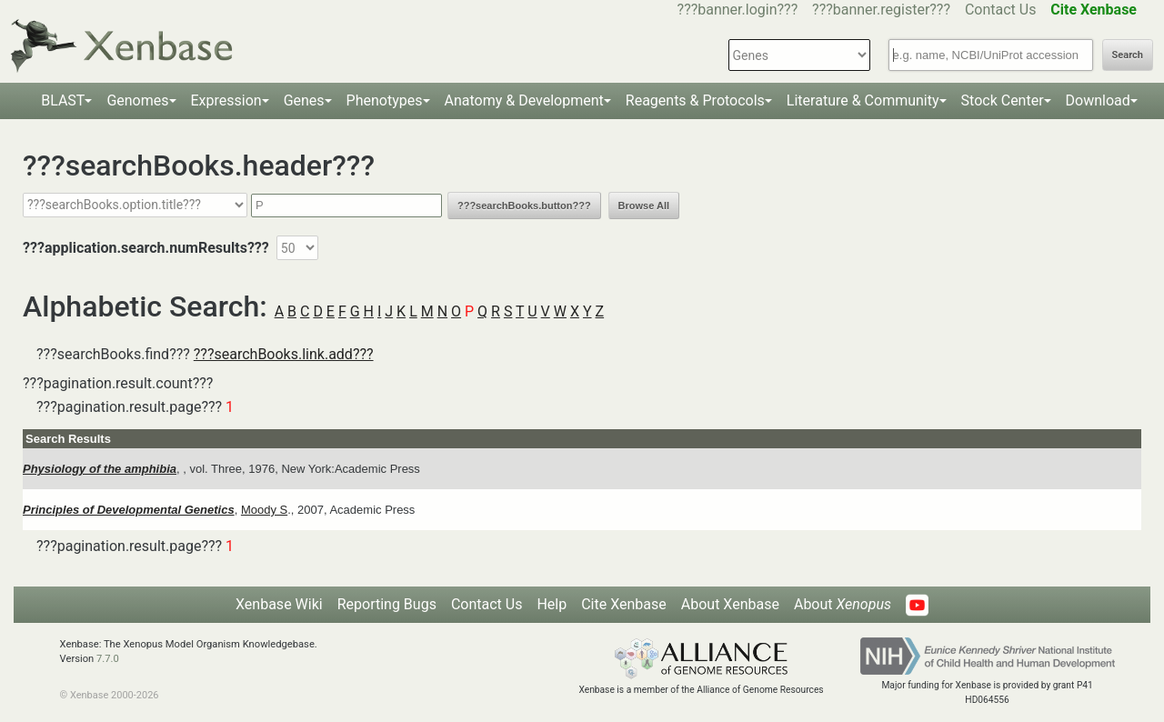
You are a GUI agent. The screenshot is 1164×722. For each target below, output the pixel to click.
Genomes (137, 100)
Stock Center (1002, 100)
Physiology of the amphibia (99, 469)
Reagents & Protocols (695, 100)
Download (1098, 100)
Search (1127, 55)
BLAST (63, 100)
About (842, 604)
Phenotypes (384, 100)
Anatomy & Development (524, 100)
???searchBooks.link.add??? (284, 354)
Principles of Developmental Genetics (129, 509)
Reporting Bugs (386, 604)
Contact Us (1001, 9)
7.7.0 (107, 659)
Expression (226, 100)
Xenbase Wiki (279, 604)
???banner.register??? (881, 9)
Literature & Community (863, 100)
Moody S (264, 509)
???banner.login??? (737, 9)
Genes (304, 100)
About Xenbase (730, 604)
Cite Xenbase (624, 604)
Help (552, 604)
